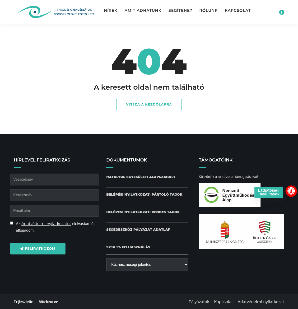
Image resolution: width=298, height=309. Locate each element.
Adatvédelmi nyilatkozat (260, 302)
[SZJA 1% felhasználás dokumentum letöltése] (128, 247)
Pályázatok (199, 302)
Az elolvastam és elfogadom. (55, 227)
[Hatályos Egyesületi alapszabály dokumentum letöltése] (141, 177)
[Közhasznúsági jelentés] (147, 264)
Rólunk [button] (208, 10)
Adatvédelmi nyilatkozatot (46, 223)
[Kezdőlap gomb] (55, 12)
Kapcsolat (238, 10)
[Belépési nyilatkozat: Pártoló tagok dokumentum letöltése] (144, 195)
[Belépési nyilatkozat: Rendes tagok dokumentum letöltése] (143, 212)
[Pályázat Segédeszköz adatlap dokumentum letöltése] (138, 230)
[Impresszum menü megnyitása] (281, 12)
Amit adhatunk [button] (143, 10)
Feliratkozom (38, 248)
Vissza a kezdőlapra (149, 104)
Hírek (110, 10)
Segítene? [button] (180, 10)
